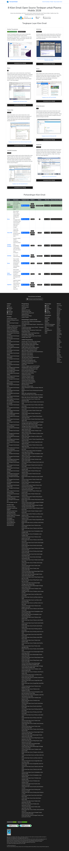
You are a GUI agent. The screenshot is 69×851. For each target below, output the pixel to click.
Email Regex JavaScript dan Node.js (29, 361)
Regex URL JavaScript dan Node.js (29, 393)
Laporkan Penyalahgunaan (48, 329)
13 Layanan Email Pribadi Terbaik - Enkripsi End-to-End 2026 (33, 325)
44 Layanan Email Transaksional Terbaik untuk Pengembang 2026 (31, 331)
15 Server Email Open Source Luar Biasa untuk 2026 (32, 595)
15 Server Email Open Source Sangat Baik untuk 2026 (32, 681)
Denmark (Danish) (58, 311)
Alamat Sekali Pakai (11, 512)
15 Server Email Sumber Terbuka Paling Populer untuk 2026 (32, 417)
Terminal (9, 314)
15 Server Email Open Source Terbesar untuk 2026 (31, 537)
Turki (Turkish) (59, 357)
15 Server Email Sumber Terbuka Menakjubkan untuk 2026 (32, 451)
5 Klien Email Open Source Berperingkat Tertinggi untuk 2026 (32, 747)
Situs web (47, 205)
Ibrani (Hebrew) (58, 327)
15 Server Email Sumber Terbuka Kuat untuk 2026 (31, 474)
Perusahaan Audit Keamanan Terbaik (29, 348)
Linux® (9, 310)
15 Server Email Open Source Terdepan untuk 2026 (31, 589)
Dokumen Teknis (25, 305)
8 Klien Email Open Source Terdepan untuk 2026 (32, 672)
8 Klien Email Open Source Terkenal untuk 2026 (32, 529)
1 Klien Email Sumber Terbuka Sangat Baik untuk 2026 (32, 442)
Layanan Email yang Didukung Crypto (30, 369)
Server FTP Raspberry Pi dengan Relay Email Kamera (13, 331)
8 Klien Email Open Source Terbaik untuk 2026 (33, 402)
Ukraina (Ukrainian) (59, 359)
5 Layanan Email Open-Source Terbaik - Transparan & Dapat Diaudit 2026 (33, 328)
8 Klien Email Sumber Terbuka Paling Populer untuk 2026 (33, 500)
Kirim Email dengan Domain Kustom (13, 320)
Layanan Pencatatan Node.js (28, 377)
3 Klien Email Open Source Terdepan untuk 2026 (32, 592)
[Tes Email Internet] (25, 825)
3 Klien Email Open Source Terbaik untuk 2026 (32, 563)
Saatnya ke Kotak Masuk (12, 511)
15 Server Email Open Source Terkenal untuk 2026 (31, 526)
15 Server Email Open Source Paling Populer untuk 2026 (32, 577)
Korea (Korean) (58, 339)
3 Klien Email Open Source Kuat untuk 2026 (31, 557)
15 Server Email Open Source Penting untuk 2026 (33, 549)
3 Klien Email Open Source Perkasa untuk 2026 (32, 638)
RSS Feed (47, 313)
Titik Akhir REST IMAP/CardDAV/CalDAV (30, 357)
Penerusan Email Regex (27, 315)
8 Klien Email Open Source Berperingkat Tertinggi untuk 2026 (32, 586)
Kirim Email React (25, 384)
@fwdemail (48, 308)
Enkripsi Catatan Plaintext (13, 515)
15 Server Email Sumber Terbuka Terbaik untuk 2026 (32, 411)
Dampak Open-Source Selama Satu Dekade (31, 341)
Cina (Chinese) (58, 307)
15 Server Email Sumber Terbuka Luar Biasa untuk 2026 (32, 434)
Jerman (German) (58, 325)
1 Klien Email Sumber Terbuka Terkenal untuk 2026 (33, 448)
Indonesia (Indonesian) (59, 332)
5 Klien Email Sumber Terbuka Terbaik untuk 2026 (31, 483)
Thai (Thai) (59, 355)
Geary (8, 263)
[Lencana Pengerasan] (9, 832)
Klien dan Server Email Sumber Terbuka (32, 397)
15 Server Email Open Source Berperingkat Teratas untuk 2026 (32, 572)
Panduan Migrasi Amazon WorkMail (29, 343)
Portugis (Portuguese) (59, 346)
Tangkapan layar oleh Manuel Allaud (20, 101)
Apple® (8, 305)
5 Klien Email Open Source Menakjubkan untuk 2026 (32, 615)
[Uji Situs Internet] (13, 825)
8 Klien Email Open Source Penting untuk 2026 (32, 632)
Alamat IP (24, 308)
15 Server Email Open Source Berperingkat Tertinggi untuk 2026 (31, 583)
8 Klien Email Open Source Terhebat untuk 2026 (31, 701)
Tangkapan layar (25, 205)
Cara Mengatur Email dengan (13, 333)
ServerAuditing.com (11, 522)
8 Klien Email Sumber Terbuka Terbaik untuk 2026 (31, 494)
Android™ (10, 308)
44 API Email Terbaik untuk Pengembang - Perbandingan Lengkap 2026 (31, 333)
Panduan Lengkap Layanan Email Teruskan (31, 366)
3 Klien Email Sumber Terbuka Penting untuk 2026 (31, 471)
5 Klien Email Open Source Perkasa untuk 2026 (32, 718)
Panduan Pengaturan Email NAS (14, 326)
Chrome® (9, 313)
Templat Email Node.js (26, 374)
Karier (46, 333)
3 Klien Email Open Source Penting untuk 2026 (32, 552)
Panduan (9, 317)
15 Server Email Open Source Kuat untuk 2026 (32, 554)
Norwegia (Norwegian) (59, 341)
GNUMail (9, 255)
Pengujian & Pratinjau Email (27, 363)
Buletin (47, 305)
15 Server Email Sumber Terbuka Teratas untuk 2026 (32, 486)
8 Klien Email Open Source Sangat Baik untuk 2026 (33, 684)
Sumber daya (10, 505)
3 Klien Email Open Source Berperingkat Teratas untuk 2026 (32, 735)
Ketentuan (47, 323)
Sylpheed (9, 284)
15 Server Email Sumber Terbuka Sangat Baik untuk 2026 (33, 440)
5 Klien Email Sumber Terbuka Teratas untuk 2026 (31, 488)
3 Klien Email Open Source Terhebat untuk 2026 (31, 781)
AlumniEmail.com (10, 519)
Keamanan (47, 320)
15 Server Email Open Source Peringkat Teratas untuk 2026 (32, 813)
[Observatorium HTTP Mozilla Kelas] (22, 822)
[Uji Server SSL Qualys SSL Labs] (12, 822)
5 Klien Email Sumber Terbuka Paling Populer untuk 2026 (33, 420)
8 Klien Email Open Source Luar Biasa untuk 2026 (33, 523)
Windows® (9, 307)
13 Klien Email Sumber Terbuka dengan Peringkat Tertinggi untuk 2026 (32, 506)
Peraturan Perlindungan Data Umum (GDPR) (50, 325)
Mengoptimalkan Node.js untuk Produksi (30, 367)
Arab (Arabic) (59, 305)
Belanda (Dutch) (58, 314)
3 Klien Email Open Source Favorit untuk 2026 (32, 787)
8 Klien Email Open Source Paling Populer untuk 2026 (32, 580)
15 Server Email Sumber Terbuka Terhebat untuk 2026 (32, 457)
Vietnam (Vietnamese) (59, 361)
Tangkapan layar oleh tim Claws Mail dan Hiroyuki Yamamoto (20, 141)
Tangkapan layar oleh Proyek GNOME (49, 97)
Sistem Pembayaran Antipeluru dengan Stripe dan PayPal (32, 388)
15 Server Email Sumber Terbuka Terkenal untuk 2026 (32, 445)
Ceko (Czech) (59, 309)
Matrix (47, 310)
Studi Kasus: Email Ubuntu (27, 354)
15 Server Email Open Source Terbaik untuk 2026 (31, 399)
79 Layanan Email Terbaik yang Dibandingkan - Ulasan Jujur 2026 (32, 322)
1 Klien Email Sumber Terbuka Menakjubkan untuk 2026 (32, 454)
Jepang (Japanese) (59, 336)
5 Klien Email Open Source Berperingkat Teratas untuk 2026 (32, 575)
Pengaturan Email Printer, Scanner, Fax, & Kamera (12, 328)
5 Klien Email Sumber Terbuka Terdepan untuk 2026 (31, 431)
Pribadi (51, 1)
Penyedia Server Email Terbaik (28, 346)
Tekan (46, 331)
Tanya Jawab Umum (58, 1)
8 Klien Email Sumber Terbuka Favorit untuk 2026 (32, 465)
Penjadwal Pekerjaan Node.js (28, 376)
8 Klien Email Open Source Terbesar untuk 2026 (32, 540)
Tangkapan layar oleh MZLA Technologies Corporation (20, 59)
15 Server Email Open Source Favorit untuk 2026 (32, 543)
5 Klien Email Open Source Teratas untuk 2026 (32, 730)
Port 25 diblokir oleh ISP (12, 502)
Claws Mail (9, 232)
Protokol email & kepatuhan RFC (28, 360)
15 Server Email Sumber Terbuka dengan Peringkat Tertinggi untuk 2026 (32, 422)
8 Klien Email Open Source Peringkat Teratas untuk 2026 (32, 816)
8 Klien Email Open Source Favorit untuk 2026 (32, 707)
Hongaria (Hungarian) (59, 330)
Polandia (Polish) (58, 344)
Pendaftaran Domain (11, 514)
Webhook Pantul (25, 314)
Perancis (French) (58, 322)
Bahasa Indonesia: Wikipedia (57, 205)
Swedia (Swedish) (59, 354)
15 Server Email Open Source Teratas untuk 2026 (32, 405)
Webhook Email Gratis (26, 311)
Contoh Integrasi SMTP (12, 318)
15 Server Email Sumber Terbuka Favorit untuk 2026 (33, 463)
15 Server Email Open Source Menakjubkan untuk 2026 (32, 531)
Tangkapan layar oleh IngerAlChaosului (49, 176)
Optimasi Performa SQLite (27, 383)
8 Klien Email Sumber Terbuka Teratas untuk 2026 (33, 408)
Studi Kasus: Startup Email (27, 386)
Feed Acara (47, 317)
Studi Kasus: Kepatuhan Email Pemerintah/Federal (32, 351)
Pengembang (25, 304)
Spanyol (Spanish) (58, 351)
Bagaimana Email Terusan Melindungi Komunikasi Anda (32, 391)
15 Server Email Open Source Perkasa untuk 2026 (32, 715)
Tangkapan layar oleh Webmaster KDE (49, 136)
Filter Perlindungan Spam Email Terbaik (30, 344)
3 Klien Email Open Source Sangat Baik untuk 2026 (32, 764)
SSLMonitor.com (10, 525)
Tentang (46, 318)
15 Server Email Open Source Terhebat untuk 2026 (31, 698)
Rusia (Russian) (58, 349)
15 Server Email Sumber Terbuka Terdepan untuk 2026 (32, 428)
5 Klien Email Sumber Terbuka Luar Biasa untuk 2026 (32, 437)
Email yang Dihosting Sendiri (28, 313)
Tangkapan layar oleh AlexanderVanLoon (20, 183)
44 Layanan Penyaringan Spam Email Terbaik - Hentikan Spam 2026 (32, 336)
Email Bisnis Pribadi (11, 506)
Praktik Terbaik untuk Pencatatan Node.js (30, 347)
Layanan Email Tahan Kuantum (28, 380)
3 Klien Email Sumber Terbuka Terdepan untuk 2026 (32, 511)
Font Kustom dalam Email (27, 359)
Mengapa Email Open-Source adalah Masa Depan (32, 394)
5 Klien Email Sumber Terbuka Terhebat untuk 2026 (31, 460)
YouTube (47, 311)
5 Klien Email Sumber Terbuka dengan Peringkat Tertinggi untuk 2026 (32, 425)
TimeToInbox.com (10, 521)
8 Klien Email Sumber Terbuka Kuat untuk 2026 (32, 477)
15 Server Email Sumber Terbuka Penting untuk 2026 (32, 468)
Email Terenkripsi (46, 1)
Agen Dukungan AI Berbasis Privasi (29, 350)
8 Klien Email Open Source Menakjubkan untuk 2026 (32, 534)
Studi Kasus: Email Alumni (27, 353)
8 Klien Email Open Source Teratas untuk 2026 (33, 649)
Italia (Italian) (59, 334)
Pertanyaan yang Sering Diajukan (34, 299)
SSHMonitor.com (10, 524)
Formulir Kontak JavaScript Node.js (29, 371)
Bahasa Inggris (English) (58, 317)
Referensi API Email (26, 310)
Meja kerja (10, 311)
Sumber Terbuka (25, 317)
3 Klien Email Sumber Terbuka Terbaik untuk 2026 (31, 414)
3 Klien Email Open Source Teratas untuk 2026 (30, 569)
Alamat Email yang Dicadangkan (11, 517)
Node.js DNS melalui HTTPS (28, 373)
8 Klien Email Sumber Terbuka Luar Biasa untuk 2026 (32, 517)
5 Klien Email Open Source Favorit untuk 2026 (32, 546)
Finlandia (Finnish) (58, 320)
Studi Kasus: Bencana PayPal (28, 379)
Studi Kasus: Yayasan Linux (27, 356)
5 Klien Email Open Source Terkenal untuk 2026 (32, 770)
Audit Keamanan (25, 307)
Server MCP (24, 364)
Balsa (8, 219)
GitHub (47, 307)
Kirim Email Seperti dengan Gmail (12, 323)
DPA (46, 327)
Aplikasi (9, 304)
